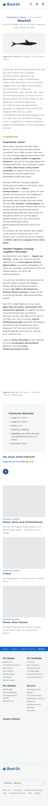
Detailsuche (7, 662)
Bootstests (7, 677)
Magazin (30, 692)
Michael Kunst (12, 136)
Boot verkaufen (33, 665)
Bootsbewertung (33, 668)
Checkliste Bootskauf (11, 665)
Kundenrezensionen (35, 677)
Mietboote (31, 701)
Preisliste (30, 662)
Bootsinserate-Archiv (35, 674)
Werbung (30, 707)
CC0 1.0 (6, 59)
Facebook (6, 472)
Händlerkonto (8, 701)
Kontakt (37, 793)
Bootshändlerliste (10, 692)
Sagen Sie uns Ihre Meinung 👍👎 (18, 462)
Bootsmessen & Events (36, 698)
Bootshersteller (9, 674)
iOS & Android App (34, 695)
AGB (4, 793)
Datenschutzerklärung (33, 790)
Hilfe (30, 793)
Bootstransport (9, 680)
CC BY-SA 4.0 (16, 395)
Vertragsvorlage (33, 671)
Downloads (31, 710)
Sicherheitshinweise (17, 793)
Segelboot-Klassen (16, 17)
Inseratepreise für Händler (10, 696)
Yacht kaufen (8, 671)
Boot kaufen (8, 668)
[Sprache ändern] (24, 783)
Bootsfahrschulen (34, 704)
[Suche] (31, 4)
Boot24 (5, 649)
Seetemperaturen (34, 689)
